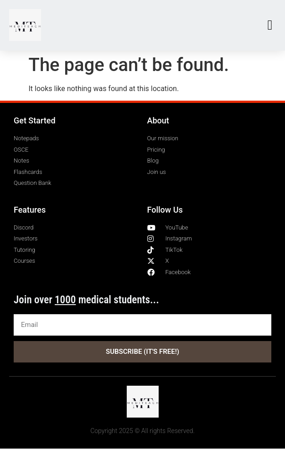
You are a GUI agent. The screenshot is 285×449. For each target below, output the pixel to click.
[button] (270, 25)
